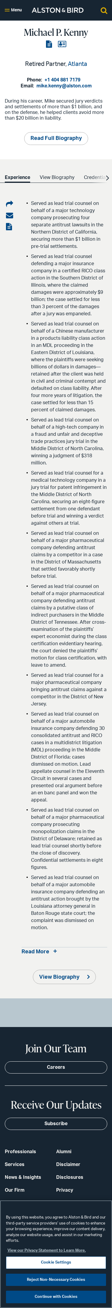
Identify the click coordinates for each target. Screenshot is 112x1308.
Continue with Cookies (56, 1297)
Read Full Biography (56, 138)
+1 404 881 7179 (62, 80)
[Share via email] (9, 215)
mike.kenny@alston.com (64, 86)
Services (14, 1164)
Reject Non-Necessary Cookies (56, 1280)
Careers (56, 1067)
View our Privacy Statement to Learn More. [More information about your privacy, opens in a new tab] (46, 1251)
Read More (35, 952)
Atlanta (77, 64)
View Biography (60, 977)
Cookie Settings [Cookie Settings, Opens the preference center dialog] (56, 1262)
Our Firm (14, 1190)
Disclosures (69, 1177)
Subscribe (56, 1123)
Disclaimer (68, 1164)
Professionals (20, 1151)
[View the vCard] (62, 44)
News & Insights (23, 1177)
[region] (56, 1254)
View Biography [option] (57, 177)
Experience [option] (17, 177)
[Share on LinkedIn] (9, 204)
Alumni (63, 1151)
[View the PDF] (49, 44)
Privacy (64, 1190)
